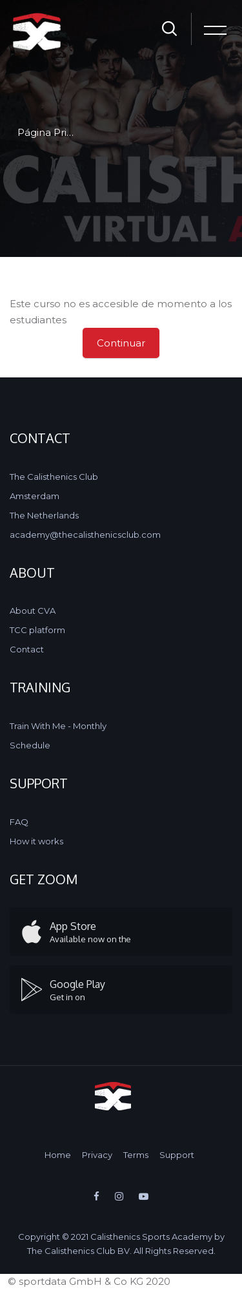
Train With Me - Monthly (58, 726)
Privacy (97, 1155)
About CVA (32, 610)
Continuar (121, 343)
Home (58, 1155)
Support (176, 1155)
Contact (27, 649)
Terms (135, 1155)
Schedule (30, 745)
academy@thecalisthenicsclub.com (85, 534)
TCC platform (37, 630)
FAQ (19, 822)
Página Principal (56, 132)
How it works (36, 841)
